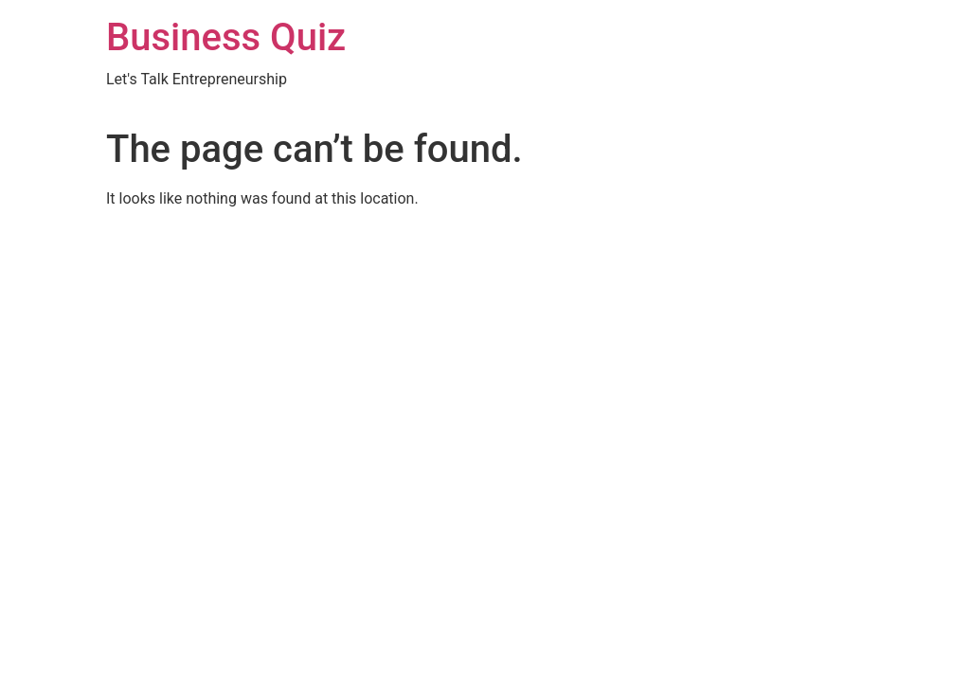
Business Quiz (226, 37)
